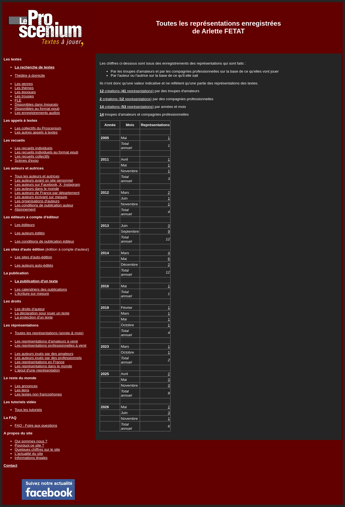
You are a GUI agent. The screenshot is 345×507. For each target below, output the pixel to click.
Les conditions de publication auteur (44, 205)
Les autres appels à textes (36, 132)
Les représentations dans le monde (43, 366)
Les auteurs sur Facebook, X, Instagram (47, 184)
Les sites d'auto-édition (33, 257)
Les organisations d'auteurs (37, 201)
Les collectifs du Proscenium (38, 128)
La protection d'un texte (34, 317)
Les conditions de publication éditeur (44, 241)
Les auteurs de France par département (47, 193)
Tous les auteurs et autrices (37, 176)
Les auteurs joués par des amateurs (44, 354)
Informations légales (31, 458)
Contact (10, 465)
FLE (18, 100)
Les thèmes (24, 88)
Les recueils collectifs (32, 156)
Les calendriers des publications (41, 289)
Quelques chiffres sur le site (37, 449)
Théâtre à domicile (30, 75)
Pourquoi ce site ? (29, 445)
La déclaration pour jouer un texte (42, 313)
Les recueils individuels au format (46, 152)
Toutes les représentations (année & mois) (49, 333)
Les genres (24, 84)
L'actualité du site (29, 454)
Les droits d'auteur (30, 309)
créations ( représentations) (127, 91)
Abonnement (25, 209)
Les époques (25, 92)
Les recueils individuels (33, 148)
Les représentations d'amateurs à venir (46, 341)
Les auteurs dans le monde (37, 189)
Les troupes (24, 96)
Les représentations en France (40, 362)
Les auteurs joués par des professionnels (48, 358)
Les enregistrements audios (37, 113)
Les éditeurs (25, 225)
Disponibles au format (37, 109)
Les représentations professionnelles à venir (51, 345)
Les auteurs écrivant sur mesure (41, 197)
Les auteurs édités (30, 233)
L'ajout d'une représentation (37, 370)
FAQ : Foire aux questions (36, 425)
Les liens (22, 390)
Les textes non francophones (38, 394)
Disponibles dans (36, 104)
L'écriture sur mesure (32, 293)
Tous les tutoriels (28, 410)
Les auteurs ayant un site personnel (44, 180)
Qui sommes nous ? (31, 441)
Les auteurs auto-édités (34, 265)
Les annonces (26, 386)
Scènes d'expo (27, 160)
